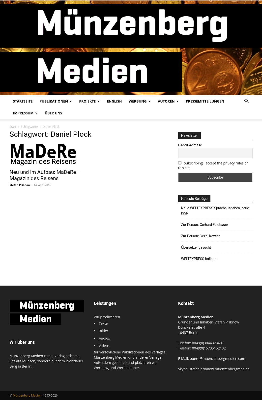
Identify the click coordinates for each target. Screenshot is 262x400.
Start (13, 127)
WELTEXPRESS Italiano (199, 259)
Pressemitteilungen (205, 101)
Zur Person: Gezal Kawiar (200, 236)
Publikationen (55, 101)
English (114, 101)
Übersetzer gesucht (196, 247)
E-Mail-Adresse (190, 145)
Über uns (53, 113)
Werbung (139, 101)
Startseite (23, 101)
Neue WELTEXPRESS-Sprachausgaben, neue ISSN (215, 210)
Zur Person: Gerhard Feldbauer (204, 225)
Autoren (168, 101)
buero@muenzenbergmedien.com (217, 358)
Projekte (89, 101)
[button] (247, 101)
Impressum (25, 113)
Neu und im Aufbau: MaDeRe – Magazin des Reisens (45, 175)
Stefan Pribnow (20, 185)
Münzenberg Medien (27, 395)
